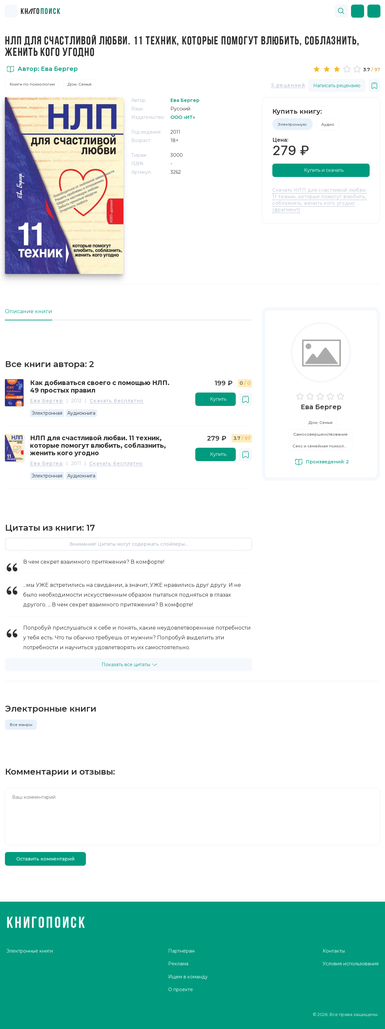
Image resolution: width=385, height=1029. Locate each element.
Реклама (178, 964)
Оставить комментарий (45, 859)
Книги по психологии (32, 84)
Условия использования (350, 964)
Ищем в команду (188, 977)
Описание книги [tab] (28, 311)
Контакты (334, 951)
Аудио (327, 124)
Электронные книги (30, 951)
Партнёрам (181, 951)
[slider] (338, 69)
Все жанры (21, 724)
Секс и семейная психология (323, 445)
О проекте (180, 989)
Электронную (293, 124)
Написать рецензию (337, 85)
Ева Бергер (46, 401)
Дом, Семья (79, 84)
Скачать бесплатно (117, 401)
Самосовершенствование (320, 434)
